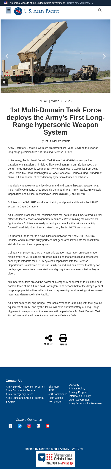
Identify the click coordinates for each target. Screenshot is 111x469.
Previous (7, 56)
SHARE (48, 340)
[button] (80, 3)
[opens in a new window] (10, 425)
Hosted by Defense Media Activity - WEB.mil (54, 448)
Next (104, 56)
